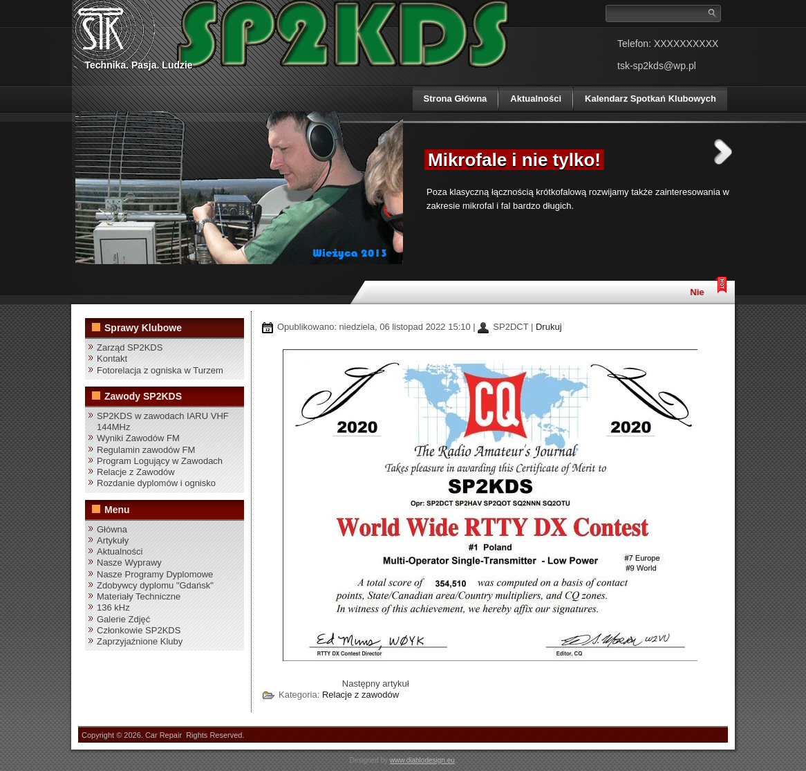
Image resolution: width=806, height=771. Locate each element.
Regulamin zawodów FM (146, 450)
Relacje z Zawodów (136, 472)
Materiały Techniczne (138, 596)
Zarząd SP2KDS (129, 347)
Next (723, 152)
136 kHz (113, 607)
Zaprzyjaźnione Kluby (139, 641)
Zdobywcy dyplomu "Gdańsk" (155, 585)
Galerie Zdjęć (123, 619)
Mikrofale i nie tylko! (514, 159)
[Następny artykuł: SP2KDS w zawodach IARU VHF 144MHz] (375, 683)
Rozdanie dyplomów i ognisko (156, 483)
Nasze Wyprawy (129, 562)
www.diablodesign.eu (422, 760)
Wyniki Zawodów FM (138, 438)
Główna (112, 529)
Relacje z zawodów (360, 694)
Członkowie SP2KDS (138, 630)
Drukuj (549, 327)
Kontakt (112, 358)
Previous (398, 152)
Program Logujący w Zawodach (160, 461)
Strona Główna (455, 98)
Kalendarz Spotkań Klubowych (650, 98)
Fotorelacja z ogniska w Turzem (160, 370)
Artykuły (113, 540)
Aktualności (535, 98)
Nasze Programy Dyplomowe (155, 574)
